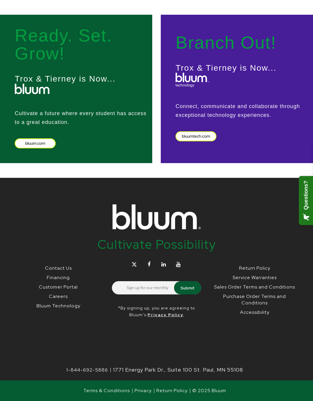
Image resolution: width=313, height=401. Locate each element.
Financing (58, 277)
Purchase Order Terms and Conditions (254, 299)
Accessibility (254, 312)
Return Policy (254, 268)
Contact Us (58, 268)
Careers (58, 296)
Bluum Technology (58, 306)
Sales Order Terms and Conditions (254, 287)
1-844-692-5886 (87, 370)
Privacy (143, 390)
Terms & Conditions (106, 390)
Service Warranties (255, 277)
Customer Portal (58, 287)
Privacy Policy (165, 314)
